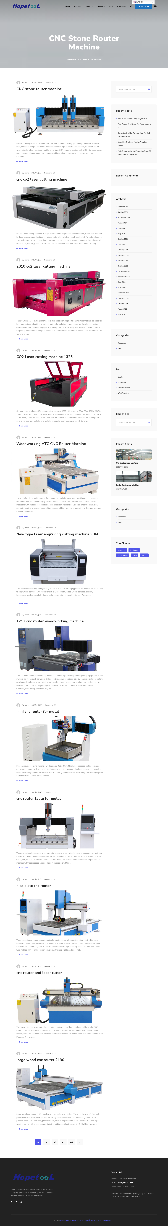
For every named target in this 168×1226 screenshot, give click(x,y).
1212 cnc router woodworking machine (50, 621)
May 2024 (121, 234)
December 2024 (123, 207)
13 (71, 1142)
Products (78, 7)
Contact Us (121, 7)
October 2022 (123, 266)
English (138, 2)
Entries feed (122, 382)
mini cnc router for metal (37, 711)
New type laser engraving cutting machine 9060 (57, 534)
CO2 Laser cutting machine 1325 (44, 356)
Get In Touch (143, 6)
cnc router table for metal (38, 798)
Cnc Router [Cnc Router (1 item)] (134, 550)
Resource (101, 7)
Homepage (71, 59)
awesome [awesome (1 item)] (121, 550)
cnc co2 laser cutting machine (41, 179)
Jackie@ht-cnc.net (125, 1183)
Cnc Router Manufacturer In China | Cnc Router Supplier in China (87, 1220)
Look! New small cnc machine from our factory (132, 144)
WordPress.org (123, 393)
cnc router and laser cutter (39, 972)
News (111, 7)
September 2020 (124, 277)
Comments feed (124, 388)
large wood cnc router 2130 (40, 1059)
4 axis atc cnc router (33, 885)
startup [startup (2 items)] (144, 555)
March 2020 (122, 287)
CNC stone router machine (39, 88)
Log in (120, 377)
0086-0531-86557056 (127, 1178)
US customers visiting (127, 463)
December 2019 (123, 293)
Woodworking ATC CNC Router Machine (51, 443)
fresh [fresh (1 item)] (135, 555)
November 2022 (123, 261)
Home (67, 7)
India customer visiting (127, 485)
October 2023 (123, 239)
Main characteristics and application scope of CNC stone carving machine (134, 153)
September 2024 (124, 217)
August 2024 (122, 223)
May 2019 (121, 314)
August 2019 (122, 309)
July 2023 (121, 244)
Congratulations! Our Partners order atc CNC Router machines (134, 135)
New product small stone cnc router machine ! (134, 126)
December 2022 (123, 255)
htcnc (27, 82)
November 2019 (123, 298)
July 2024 (121, 228)
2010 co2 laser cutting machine (43, 266)
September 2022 (124, 271)
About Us (89, 7)
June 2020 (121, 282)
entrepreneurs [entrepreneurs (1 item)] (123, 555)
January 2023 (123, 250)
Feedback (122, 343)
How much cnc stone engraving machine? (133, 119)
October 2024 (123, 212)
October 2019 (123, 304)
